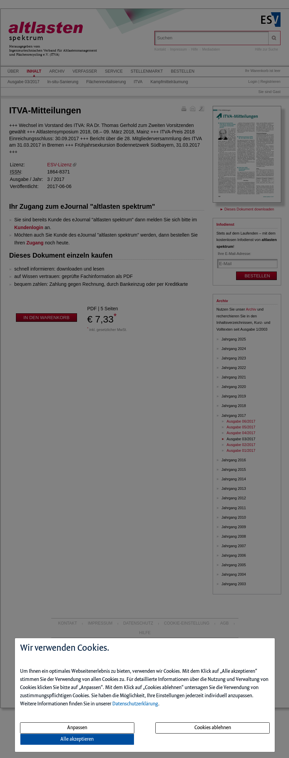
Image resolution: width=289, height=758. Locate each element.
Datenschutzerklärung (135, 704)
